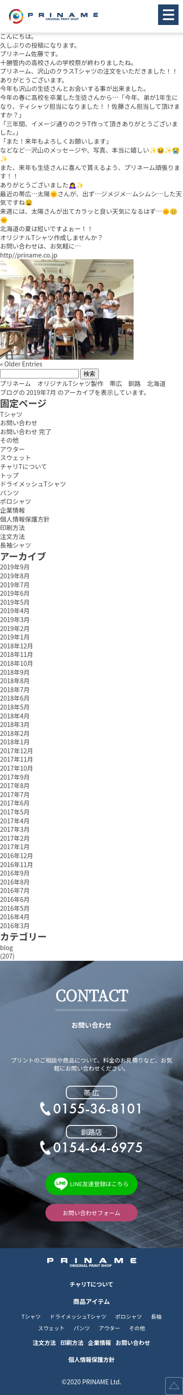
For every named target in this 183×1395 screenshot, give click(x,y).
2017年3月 (15, 829)
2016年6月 (15, 899)
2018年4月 (15, 716)
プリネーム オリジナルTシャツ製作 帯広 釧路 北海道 (83, 383)
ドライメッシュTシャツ (33, 484)
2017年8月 (15, 785)
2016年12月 (16, 855)
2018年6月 (15, 698)
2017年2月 (15, 838)
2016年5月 (15, 908)
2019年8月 (15, 576)
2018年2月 (15, 733)
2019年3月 (15, 619)
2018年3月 (15, 724)
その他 (9, 440)
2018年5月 (15, 707)
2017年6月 (15, 803)
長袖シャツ (15, 545)
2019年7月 (15, 585)
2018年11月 (16, 654)
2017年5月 (15, 812)
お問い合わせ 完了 (25, 432)
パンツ (9, 493)
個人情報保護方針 (25, 519)
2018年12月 (16, 646)
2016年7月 (15, 890)
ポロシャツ (15, 501)
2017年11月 (16, 759)
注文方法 (12, 536)
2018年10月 (16, 663)
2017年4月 (15, 821)
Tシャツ (11, 414)
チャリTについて (23, 466)
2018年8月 (15, 681)
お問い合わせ (18, 423)
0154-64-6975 (98, 1148)
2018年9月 (15, 672)
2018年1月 (15, 742)
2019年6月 (15, 593)
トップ (9, 475)
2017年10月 (16, 768)
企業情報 (12, 510)
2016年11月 (16, 864)
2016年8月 (15, 882)
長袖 (156, 1316)
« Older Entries (21, 364)
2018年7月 (15, 689)
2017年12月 (16, 751)
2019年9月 (15, 567)
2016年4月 (15, 917)
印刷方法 (12, 527)
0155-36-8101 (98, 1109)
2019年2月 (15, 628)
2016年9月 (15, 873)
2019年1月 (15, 637)
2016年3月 (15, 926)
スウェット (15, 457)
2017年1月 (15, 847)
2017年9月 (15, 777)
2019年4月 (15, 610)
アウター (12, 449)
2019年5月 (15, 602)
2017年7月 (15, 794)
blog (6, 947)
